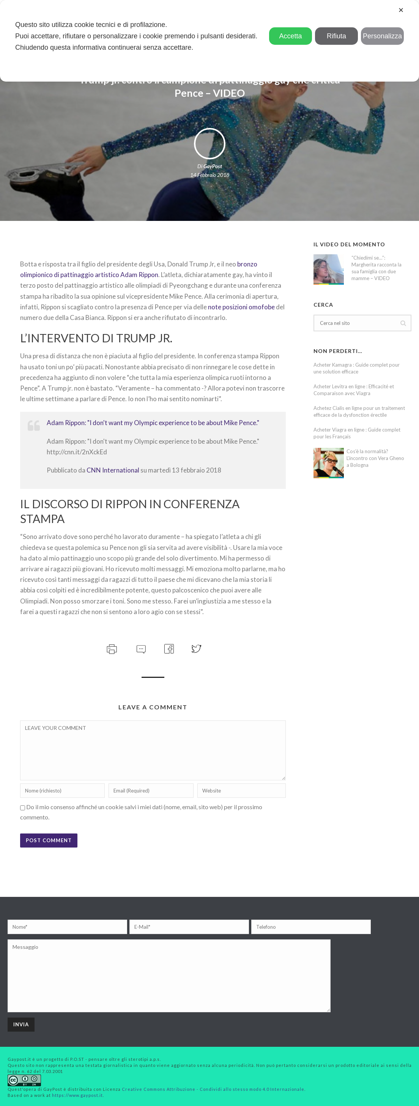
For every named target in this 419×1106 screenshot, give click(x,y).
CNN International (113, 470)
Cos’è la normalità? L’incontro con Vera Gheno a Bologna (375, 458)
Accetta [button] (290, 36)
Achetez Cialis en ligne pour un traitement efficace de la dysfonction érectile (359, 411)
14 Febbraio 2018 (209, 175)
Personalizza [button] (382, 36)
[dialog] (209, 41)
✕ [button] (401, 10)
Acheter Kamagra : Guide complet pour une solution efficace (356, 368)
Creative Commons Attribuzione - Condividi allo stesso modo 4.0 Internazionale (213, 1089)
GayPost (212, 166)
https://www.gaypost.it (77, 1095)
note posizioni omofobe (241, 307)
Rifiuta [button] (336, 36)
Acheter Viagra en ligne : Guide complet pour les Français (356, 433)
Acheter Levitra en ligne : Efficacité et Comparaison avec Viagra (353, 389)
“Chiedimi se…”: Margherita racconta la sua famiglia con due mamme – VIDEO (376, 268)
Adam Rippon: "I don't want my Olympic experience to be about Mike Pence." (153, 423)
